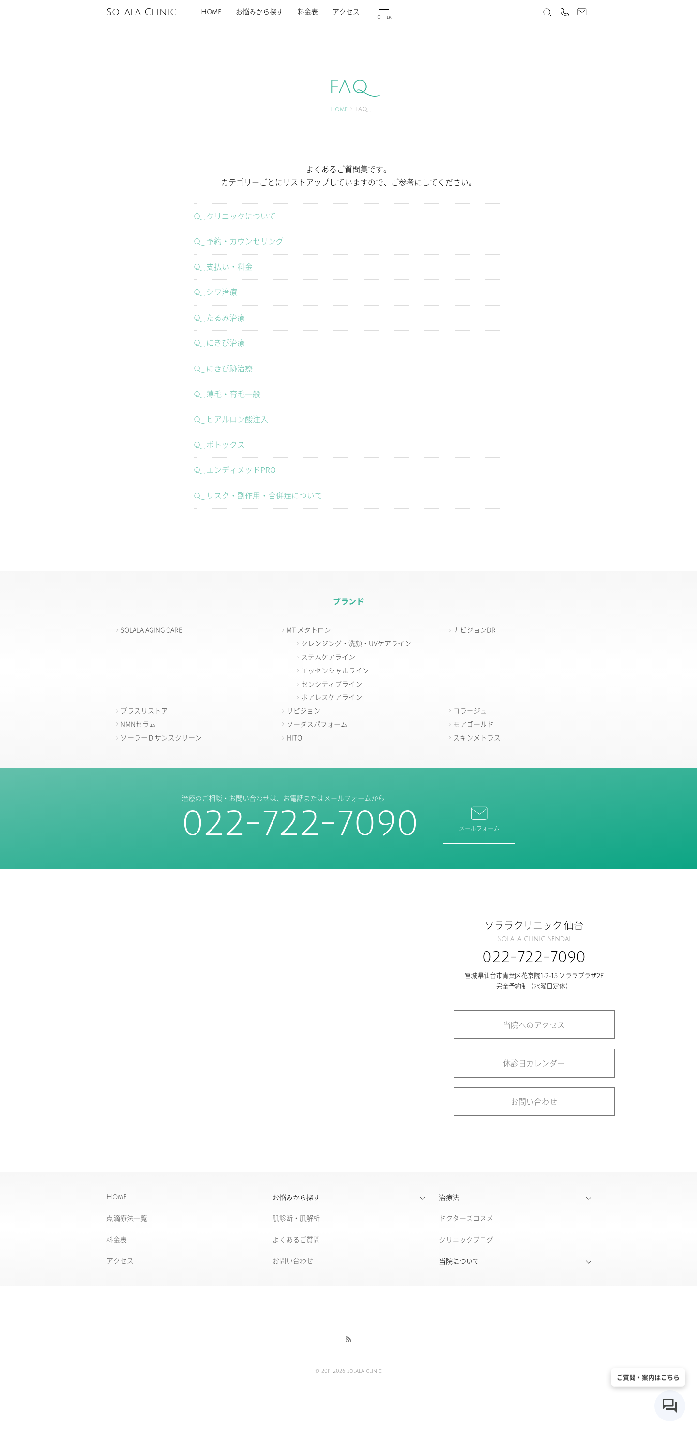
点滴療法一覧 (126, 1218)
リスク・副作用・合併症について (264, 495)
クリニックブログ (466, 1239)
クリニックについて (241, 215)
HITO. (295, 737)
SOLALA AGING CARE (151, 629)
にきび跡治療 (229, 368)
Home (211, 11)
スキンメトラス (476, 737)
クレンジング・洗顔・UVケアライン (356, 643)
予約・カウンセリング (245, 241)
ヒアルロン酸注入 (237, 418)
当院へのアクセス (534, 1024)
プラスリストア (144, 710)
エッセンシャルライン (335, 670)
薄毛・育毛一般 (233, 393)
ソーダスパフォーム (317, 724)
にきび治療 (225, 342)
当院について (459, 1261)
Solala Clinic (141, 12)
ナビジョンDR (474, 629)
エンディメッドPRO (241, 469)
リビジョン (303, 710)
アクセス (346, 11)
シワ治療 (221, 291)
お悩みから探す (259, 11)
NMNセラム (138, 724)
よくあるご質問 (296, 1239)
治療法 (449, 1197)
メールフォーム (479, 818)
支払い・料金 (229, 266)
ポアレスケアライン (331, 697)
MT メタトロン (309, 629)
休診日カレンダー (534, 1062)
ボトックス (225, 444)
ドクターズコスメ (466, 1218)
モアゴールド (473, 724)
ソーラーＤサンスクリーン (161, 737)
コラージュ (470, 710)
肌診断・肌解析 (296, 1218)
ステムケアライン (328, 656)
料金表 (308, 11)
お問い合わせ (534, 1101)
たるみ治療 (225, 317)
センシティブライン (331, 683)
